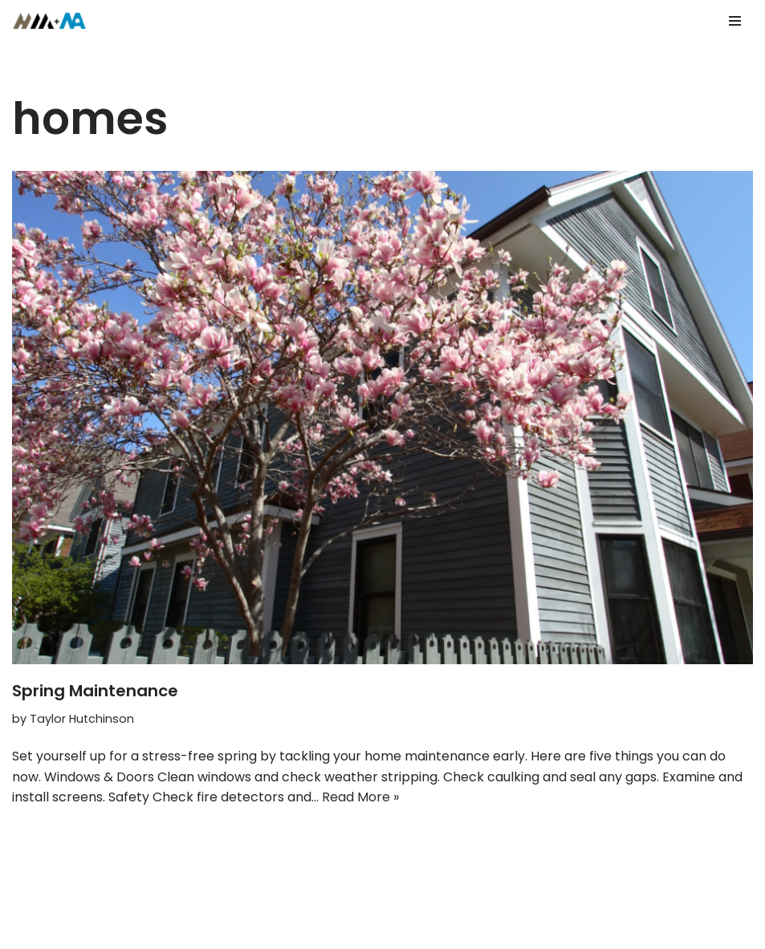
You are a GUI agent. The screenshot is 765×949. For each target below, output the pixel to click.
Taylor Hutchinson (82, 719)
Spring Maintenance (95, 690)
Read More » (360, 797)
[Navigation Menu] (735, 21)
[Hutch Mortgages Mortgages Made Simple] (54, 20)
